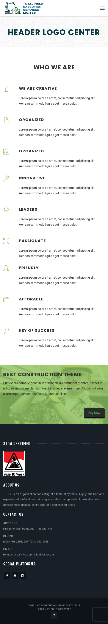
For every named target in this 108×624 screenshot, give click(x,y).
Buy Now (94, 413)
